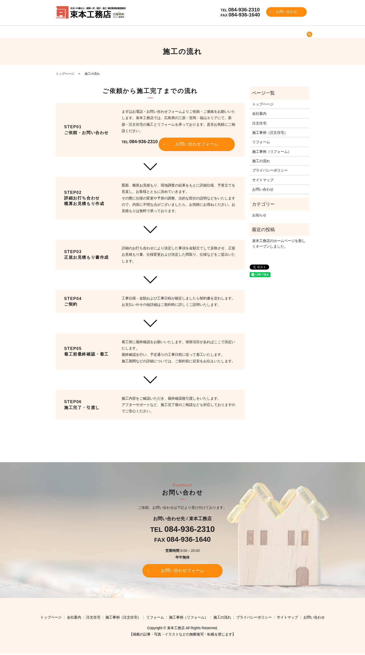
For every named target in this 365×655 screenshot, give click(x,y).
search (284, 32)
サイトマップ (262, 180)
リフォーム (200, 31)
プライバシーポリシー (270, 170)
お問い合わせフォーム (197, 144)
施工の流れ (270, 31)
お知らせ (259, 215)
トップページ (91, 31)
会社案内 (115, 31)
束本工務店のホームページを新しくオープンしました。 (278, 243)
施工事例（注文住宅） (167, 31)
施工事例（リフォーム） (234, 31)
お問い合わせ (286, 12)
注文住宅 (136, 31)
